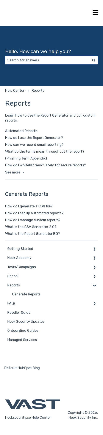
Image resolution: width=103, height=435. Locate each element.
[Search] (94, 60)
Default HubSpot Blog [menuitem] (22, 368)
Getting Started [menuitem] (20, 249)
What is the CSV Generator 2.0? (30, 227)
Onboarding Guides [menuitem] (22, 331)
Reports (38, 90)
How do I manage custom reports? (33, 220)
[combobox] (47, 60)
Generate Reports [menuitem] (26, 294)
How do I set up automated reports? (34, 213)
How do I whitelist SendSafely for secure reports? (45, 165)
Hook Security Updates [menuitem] (25, 321)
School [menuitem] (12, 276)
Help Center (14, 90)
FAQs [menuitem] (11, 303)
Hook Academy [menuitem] (19, 258)
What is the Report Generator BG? (32, 234)
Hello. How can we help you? (38, 51)
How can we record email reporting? (34, 145)
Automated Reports (21, 131)
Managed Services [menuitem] (22, 340)
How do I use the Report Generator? (34, 138)
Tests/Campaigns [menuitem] (21, 267)
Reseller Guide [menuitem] (18, 312)
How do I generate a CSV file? (29, 206)
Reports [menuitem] (13, 285)
